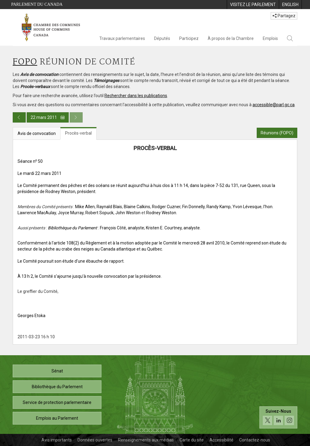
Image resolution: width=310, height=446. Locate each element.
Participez (189, 38)
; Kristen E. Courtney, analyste (172, 227)
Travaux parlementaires (122, 38)
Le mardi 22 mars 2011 (39, 173)
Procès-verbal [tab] (78, 133)
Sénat (57, 371)
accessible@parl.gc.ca (273, 104)
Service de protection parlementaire (57, 402)
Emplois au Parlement (57, 418)
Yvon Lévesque (247, 206)
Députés (162, 38)
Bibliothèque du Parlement (57, 386)
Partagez (283, 15)
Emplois (270, 38)
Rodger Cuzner (166, 206)
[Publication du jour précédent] (19, 117)
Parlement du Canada (37, 4)
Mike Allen (85, 206)
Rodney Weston (161, 212)
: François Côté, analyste (96, 227)
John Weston (127, 212)
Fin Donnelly (193, 206)
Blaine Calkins (137, 206)
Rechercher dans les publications (135, 95)
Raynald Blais (109, 206)
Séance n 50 (30, 161)
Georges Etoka (31, 315)
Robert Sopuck (99, 212)
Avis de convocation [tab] (37, 133)
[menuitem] (253, 4)
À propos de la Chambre (231, 38)
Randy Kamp (218, 206)
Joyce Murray (71, 212)
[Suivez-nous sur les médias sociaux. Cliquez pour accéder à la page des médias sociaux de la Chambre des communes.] (278, 417)
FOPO (25, 62)
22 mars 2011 (48, 117)
